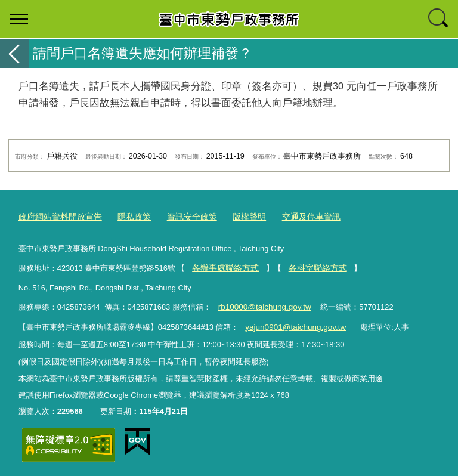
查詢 (439, 19)
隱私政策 (127, 216)
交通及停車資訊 (295, 216)
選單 (19, 19)
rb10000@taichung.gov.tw (262, 305)
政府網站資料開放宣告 (57, 216)
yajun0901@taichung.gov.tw (293, 324)
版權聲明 (236, 216)
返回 (14, 53)
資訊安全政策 (182, 216)
